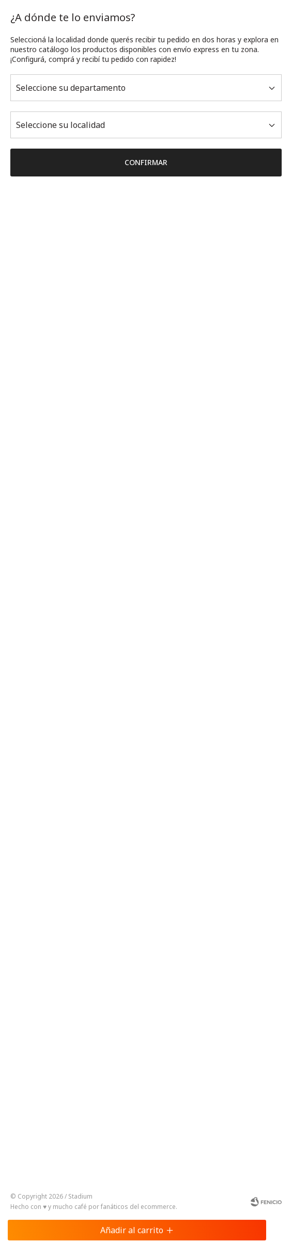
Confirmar (146, 162)
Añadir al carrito (137, 1230)
